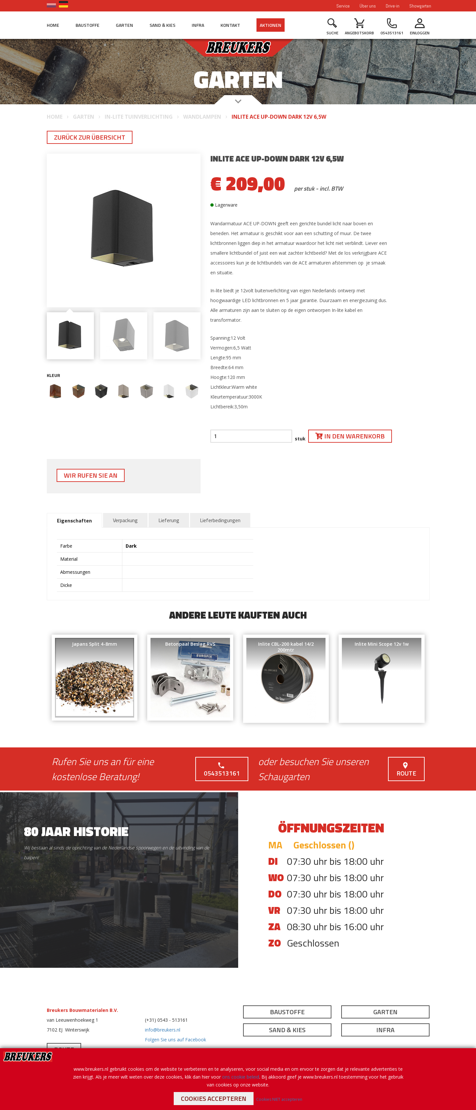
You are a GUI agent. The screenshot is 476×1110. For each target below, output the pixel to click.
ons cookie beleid (240, 1077)
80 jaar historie (76, 831)
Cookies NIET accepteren (279, 1099)
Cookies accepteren (213, 1098)
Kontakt (230, 25)
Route (406, 769)
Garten (124, 25)
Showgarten (420, 6)
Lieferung (168, 520)
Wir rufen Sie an (90, 475)
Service (343, 6)
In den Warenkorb (350, 436)
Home (53, 25)
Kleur (53, 375)
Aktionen (270, 25)
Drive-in (392, 6)
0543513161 (222, 769)
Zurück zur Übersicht (89, 137)
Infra (198, 25)
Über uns (368, 6)
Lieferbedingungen (220, 520)
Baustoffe (87, 25)
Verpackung (125, 520)
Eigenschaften (74, 520)
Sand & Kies (162, 25)
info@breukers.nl (162, 1030)
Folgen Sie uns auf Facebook (175, 1039)
